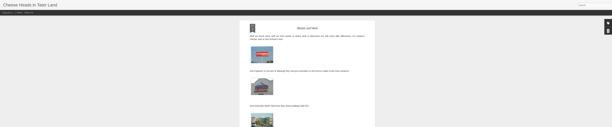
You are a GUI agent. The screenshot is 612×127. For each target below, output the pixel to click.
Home (19, 12)
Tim (319, 75)
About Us (28, 12)
